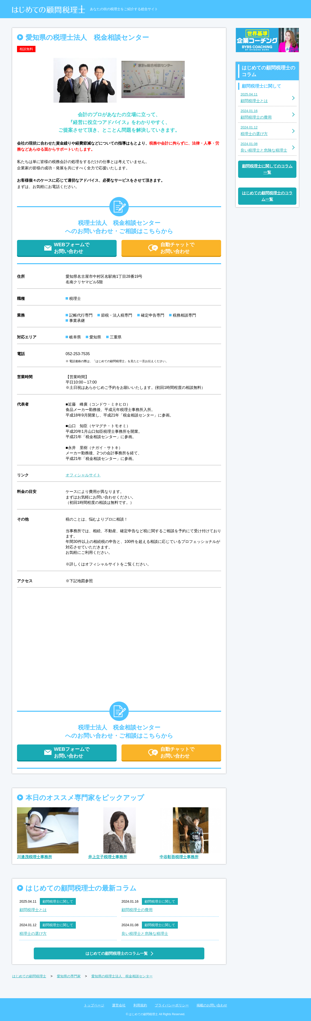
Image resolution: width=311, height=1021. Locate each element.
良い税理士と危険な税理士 (144, 933)
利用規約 (140, 1005)
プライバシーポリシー (172, 1005)
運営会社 (119, 1005)
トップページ (94, 1005)
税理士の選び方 (33, 933)
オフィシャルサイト (83, 475)
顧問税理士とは (33, 910)
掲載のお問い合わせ (212, 1005)
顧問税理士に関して (58, 901)
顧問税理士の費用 (137, 910)
